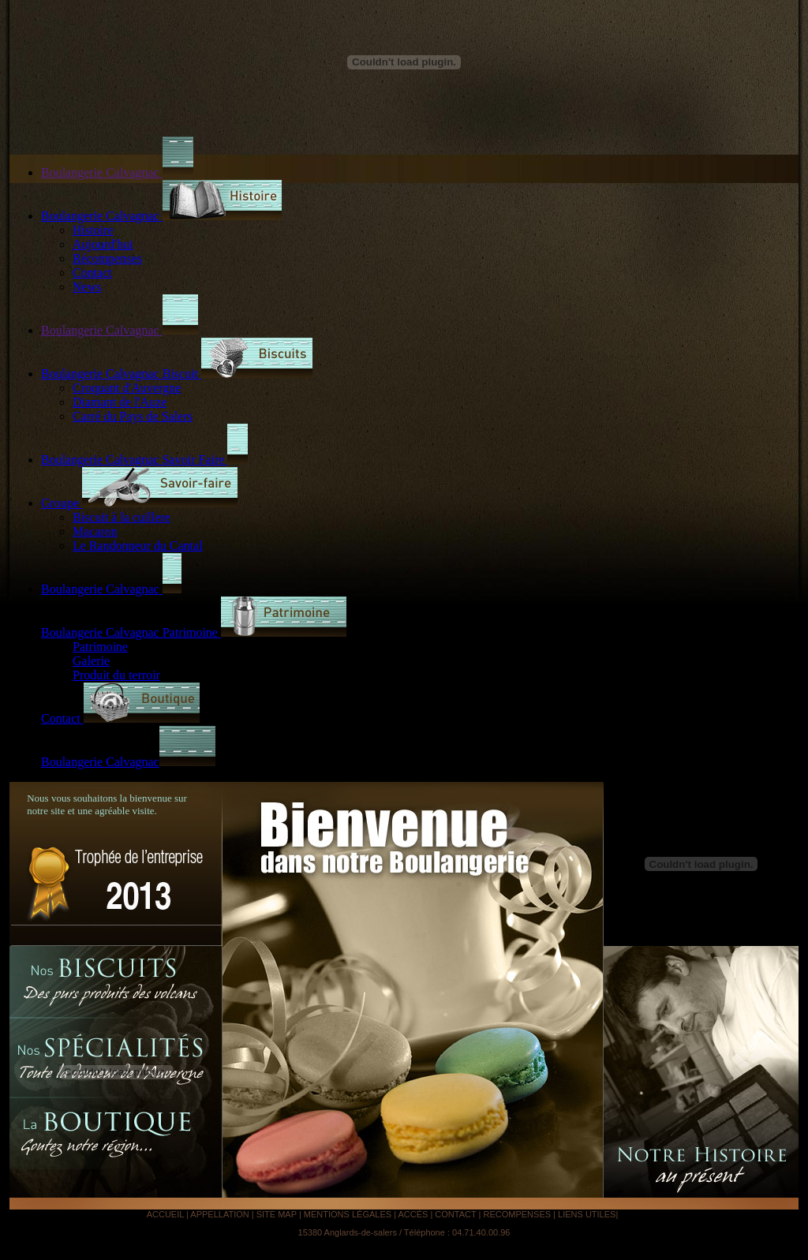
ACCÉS (413, 1214)
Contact (92, 272)
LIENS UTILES (586, 1214)
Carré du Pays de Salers (133, 416)
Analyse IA (641, 1214)
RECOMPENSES (517, 1214)
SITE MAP (277, 1214)
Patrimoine (100, 646)
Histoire (93, 230)
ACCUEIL (166, 1214)
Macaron (95, 531)
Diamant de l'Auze (119, 402)
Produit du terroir (116, 675)
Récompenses (107, 258)
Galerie (91, 660)
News (87, 287)
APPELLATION (220, 1214)
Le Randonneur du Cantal (138, 545)
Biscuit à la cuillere (121, 517)
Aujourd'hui (103, 244)
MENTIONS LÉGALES (347, 1214)
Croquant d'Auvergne (127, 387)
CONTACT (456, 1214)
